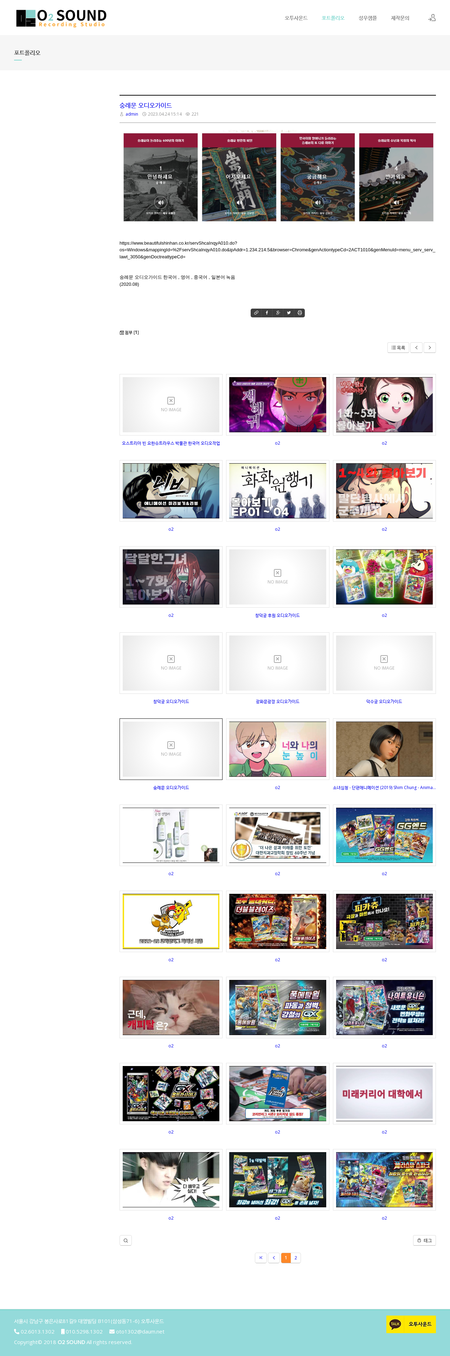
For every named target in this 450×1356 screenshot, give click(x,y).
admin (132, 114)
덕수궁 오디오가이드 (384, 701)
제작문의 (400, 17)
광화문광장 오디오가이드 (278, 701)
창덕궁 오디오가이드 (171, 701)
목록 (398, 347)
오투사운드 (296, 17)
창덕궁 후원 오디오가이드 (277, 615)
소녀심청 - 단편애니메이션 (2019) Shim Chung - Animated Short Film (384, 787)
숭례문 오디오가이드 (146, 105)
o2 (277, 443)
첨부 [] (129, 332)
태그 (424, 1240)
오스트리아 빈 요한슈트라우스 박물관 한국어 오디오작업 (171, 443)
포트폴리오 (333, 17)
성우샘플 (368, 17)
